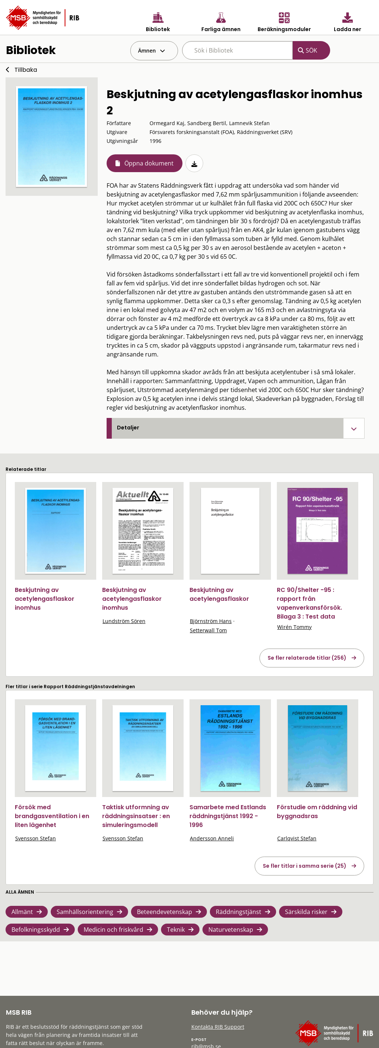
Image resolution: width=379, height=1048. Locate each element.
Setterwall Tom (208, 630)
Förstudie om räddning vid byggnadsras (317, 811)
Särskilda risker (306, 912)
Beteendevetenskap (164, 912)
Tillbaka (25, 70)
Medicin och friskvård (113, 929)
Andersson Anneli (212, 838)
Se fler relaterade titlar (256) (307, 658)
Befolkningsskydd (35, 929)
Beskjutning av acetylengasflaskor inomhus (44, 599)
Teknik (176, 929)
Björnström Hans (211, 621)
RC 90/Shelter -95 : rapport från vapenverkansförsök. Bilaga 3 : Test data (309, 603)
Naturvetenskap (230, 929)
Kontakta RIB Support (217, 1026)
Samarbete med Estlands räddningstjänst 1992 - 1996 (228, 816)
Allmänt (22, 912)
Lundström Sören (124, 621)
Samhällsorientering (85, 912)
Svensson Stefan (35, 838)
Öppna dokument (149, 163)
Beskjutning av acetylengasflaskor (219, 594)
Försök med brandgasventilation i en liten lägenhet (52, 816)
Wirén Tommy (294, 626)
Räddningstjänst (238, 912)
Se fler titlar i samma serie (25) (304, 866)
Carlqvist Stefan (296, 838)
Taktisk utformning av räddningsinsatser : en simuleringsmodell (136, 816)
